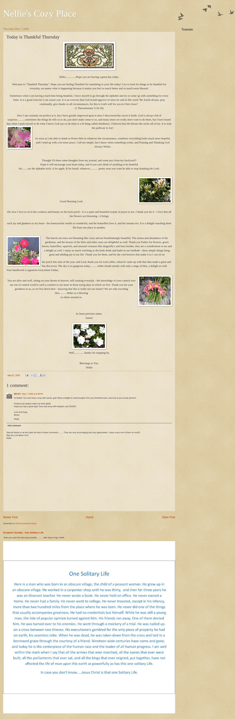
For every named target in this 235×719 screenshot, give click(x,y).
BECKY (17, 394)
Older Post (168, 517)
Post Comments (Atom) (26, 523)
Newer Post (10, 517)
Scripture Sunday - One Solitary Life (23, 532)
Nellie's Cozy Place (39, 13)
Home (90, 517)
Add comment (14, 425)
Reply (16, 419)
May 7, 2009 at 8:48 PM (32, 394)
